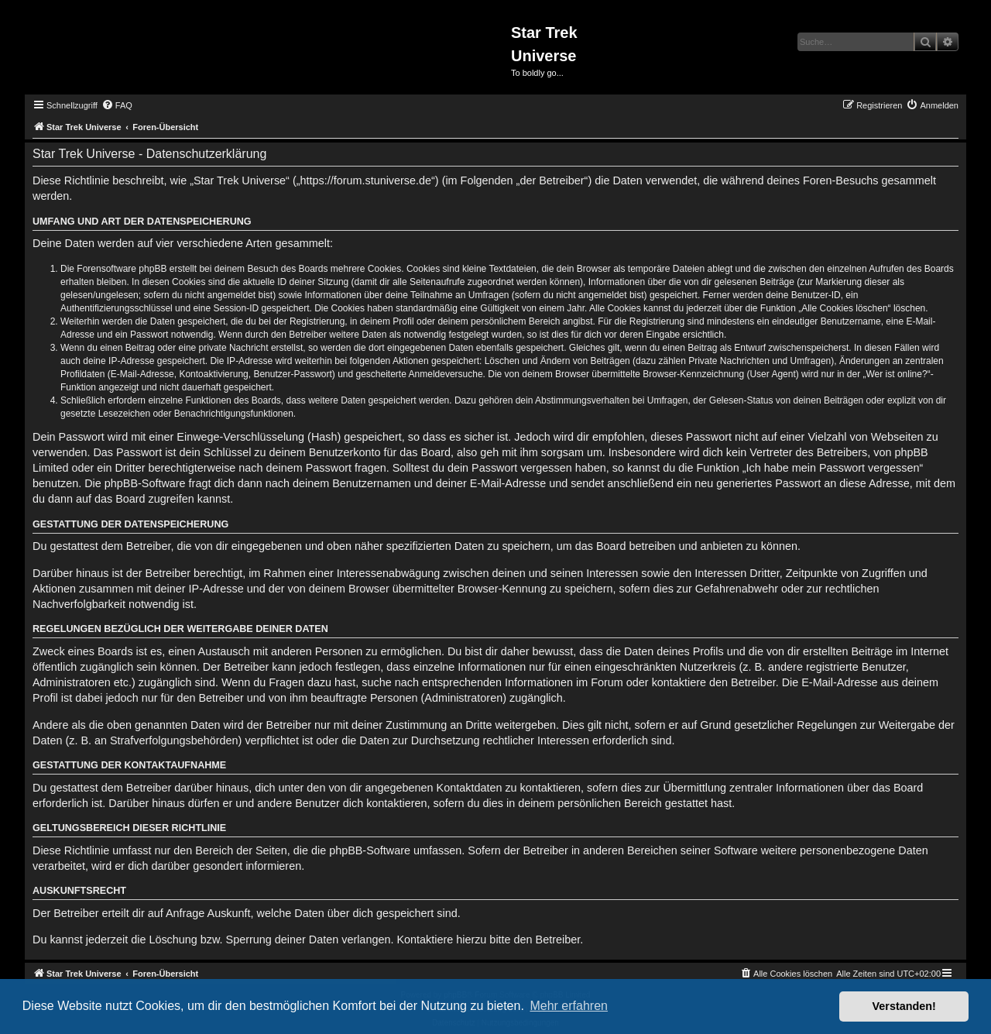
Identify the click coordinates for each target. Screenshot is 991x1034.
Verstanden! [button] (904, 1006)
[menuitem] (116, 105)
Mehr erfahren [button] (569, 1005)
